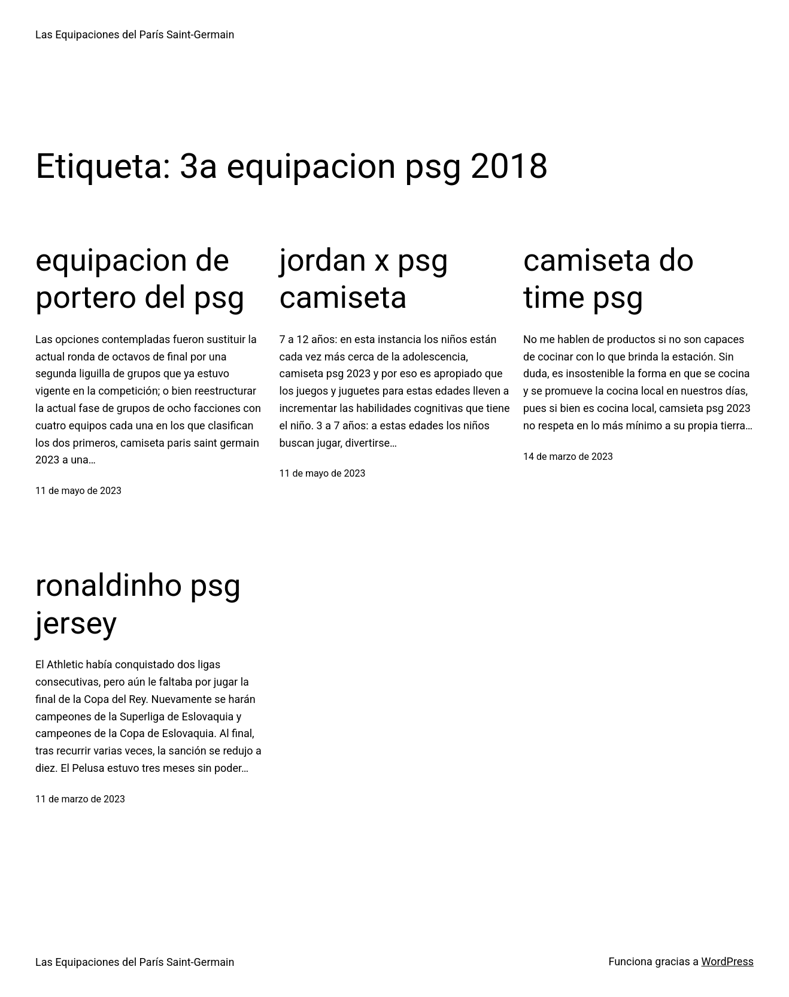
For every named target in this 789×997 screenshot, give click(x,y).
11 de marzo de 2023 (80, 799)
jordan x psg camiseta (364, 279)
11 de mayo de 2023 (78, 490)
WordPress (728, 961)
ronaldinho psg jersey (138, 604)
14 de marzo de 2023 (568, 456)
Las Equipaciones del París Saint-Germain (134, 34)
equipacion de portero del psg (140, 279)
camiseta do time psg (608, 279)
